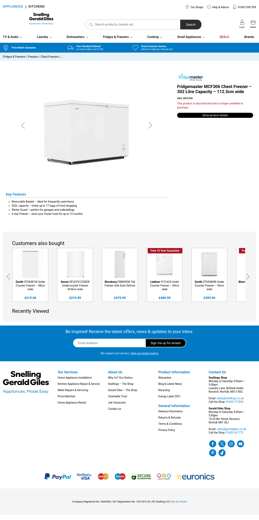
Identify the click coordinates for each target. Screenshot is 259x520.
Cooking (153, 42)
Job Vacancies (117, 407)
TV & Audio (10, 42)
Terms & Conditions (170, 428)
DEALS (224, 42)
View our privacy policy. (144, 358)
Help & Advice (218, 7)
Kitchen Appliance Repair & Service (79, 388)
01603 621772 (234, 437)
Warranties (164, 382)
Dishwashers (75, 42)
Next (248, 281)
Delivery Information (170, 416)
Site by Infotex (179, 506)
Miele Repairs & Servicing (73, 395)
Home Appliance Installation (75, 382)
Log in (242, 24)
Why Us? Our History (120, 382)
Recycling (164, 395)
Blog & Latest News (170, 388)
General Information (174, 411)
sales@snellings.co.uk (230, 403)
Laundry (42, 42)
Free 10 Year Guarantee (165, 255)
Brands (249, 42)
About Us (115, 377)
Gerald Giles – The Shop (122, 395)
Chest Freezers (50, 61)
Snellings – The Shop (120, 388)
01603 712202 (234, 406)
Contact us (114, 413)
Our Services (68, 377)
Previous (7, 281)
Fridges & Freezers (116, 42)
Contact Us (217, 377)
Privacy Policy (166, 435)
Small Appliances (189, 42)
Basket (253, 24)
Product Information (174, 377)
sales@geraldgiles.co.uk (231, 434)
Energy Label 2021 (169, 401)
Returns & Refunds (169, 422)
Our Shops (194, 7)
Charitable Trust (117, 401)
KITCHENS (37, 6)
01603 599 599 (244, 7)
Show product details (215, 120)
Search (178, 24)
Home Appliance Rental (72, 407)
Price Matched (66, 401)
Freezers (33, 61)
